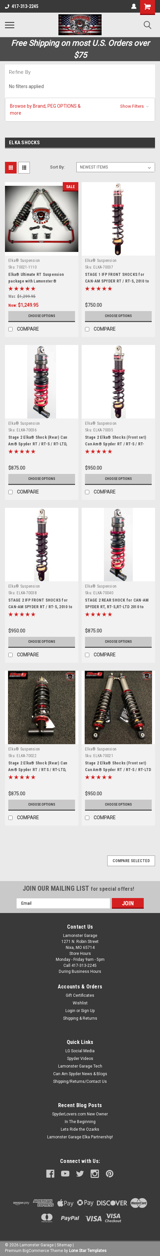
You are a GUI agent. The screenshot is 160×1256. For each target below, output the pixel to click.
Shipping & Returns (80, 1018)
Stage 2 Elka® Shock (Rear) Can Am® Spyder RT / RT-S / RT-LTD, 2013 (37, 444)
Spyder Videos (80, 1058)
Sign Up (88, 1010)
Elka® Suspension (24, 260)
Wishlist (80, 1003)
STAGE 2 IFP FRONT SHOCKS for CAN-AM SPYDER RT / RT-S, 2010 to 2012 (40, 607)
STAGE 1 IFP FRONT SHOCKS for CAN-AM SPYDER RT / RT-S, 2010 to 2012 (117, 281)
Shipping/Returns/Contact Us (80, 1081)
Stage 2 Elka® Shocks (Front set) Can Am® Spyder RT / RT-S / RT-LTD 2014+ (118, 770)
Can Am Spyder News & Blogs (80, 1074)
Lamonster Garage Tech (80, 1066)
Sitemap (64, 1245)
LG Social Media (80, 1051)
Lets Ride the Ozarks (80, 1129)
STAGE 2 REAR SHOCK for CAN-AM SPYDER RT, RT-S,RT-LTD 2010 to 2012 (116, 607)
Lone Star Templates (88, 1250)
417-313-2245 (21, 6)
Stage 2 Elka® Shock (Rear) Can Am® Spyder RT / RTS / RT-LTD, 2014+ (37, 770)
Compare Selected (131, 860)
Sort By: (57, 167)
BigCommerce (36, 1250)
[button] (80, 110)
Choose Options (41, 316)
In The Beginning (80, 1121)
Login (70, 1010)
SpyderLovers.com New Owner (80, 1114)
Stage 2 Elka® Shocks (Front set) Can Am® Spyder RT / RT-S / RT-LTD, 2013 (115, 444)
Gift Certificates (80, 995)
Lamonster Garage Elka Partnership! (80, 1137)
